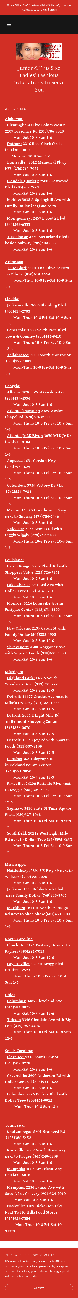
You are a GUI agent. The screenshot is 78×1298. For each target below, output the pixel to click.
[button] (9, 24)
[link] (39, 51)
